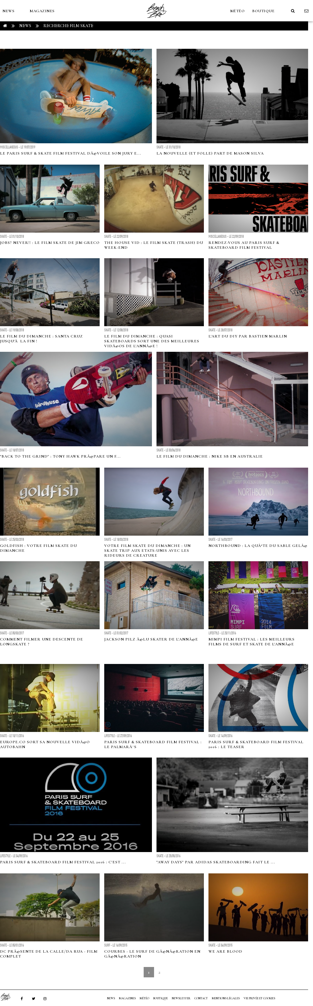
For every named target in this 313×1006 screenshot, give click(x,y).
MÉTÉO (237, 11)
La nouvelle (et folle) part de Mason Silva (210, 153)
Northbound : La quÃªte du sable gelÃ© (257, 545)
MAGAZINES (42, 11)
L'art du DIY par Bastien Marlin (247, 336)
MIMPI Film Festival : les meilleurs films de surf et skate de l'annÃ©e (251, 642)
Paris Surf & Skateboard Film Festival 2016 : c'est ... (63, 862)
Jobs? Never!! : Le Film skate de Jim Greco (50, 242)
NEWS (8, 11)
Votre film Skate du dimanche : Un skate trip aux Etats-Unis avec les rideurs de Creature (147, 550)
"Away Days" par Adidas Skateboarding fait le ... (215, 862)
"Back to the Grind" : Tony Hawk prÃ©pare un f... (60, 456)
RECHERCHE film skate (68, 25)
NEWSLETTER (181, 998)
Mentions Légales (226, 998)
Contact (201, 998)
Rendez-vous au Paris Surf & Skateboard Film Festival (243, 245)
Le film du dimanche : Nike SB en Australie (209, 456)
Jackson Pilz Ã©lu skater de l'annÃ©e (151, 639)
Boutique (263, 11)
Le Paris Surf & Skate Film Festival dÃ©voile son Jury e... (70, 153)
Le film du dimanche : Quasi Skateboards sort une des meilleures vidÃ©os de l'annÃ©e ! (151, 341)
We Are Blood (225, 951)
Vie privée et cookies (259, 998)
